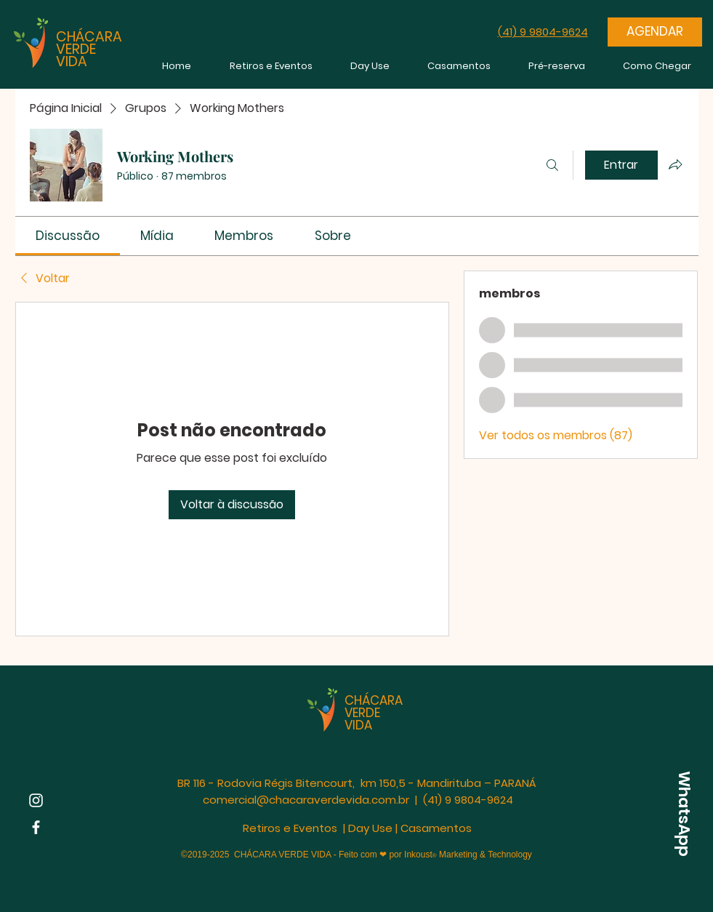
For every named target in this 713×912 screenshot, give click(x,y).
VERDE (76, 49)
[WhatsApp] (684, 814)
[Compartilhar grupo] (675, 164)
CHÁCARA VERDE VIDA (374, 713)
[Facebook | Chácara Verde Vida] (36, 827)
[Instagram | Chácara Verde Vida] (36, 800)
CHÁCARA (89, 37)
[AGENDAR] (655, 32)
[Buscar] (552, 165)
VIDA (71, 61)
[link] (68, 235)
